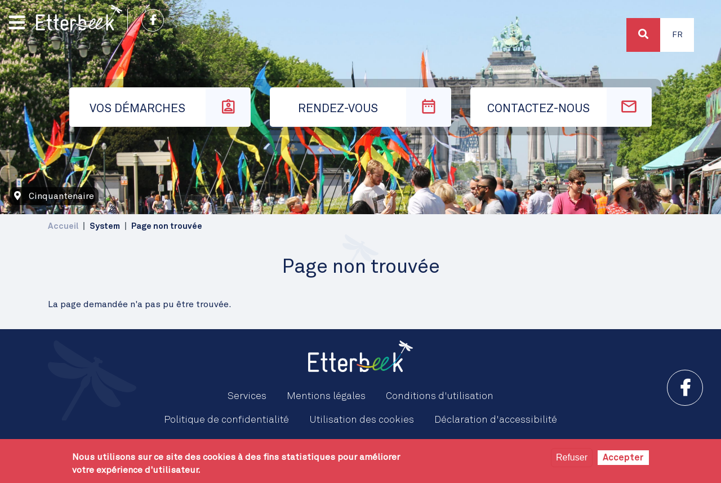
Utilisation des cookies (361, 420)
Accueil (63, 226)
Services (247, 396)
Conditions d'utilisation (439, 396)
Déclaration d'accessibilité (495, 420)
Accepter (623, 457)
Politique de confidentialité (226, 420)
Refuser (572, 457)
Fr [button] (677, 35)
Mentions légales (326, 396)
